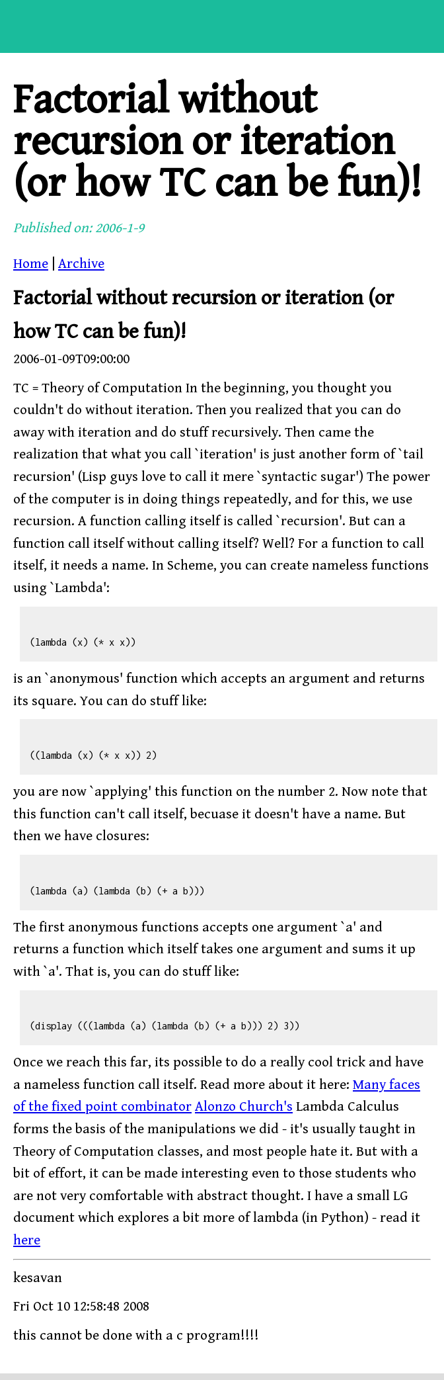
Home (30, 264)
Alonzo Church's (244, 1107)
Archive (81, 264)
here (26, 1240)
